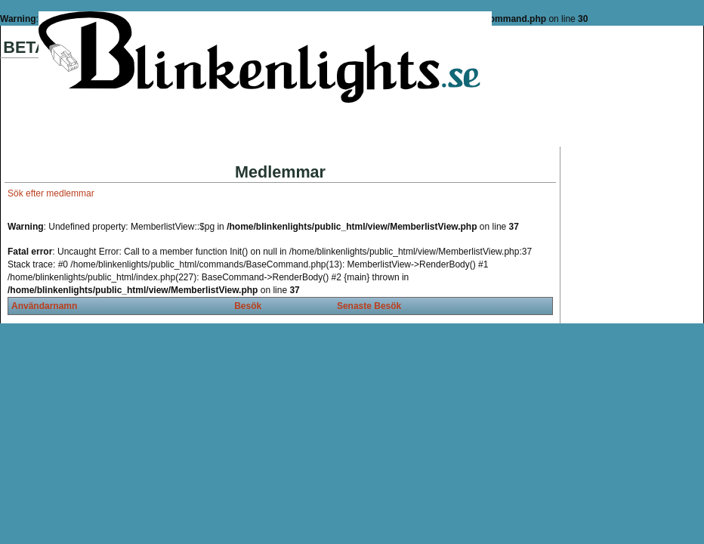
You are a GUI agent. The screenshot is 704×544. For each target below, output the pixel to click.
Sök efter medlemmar (51, 193)
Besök (247, 306)
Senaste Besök (369, 306)
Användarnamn (44, 306)
